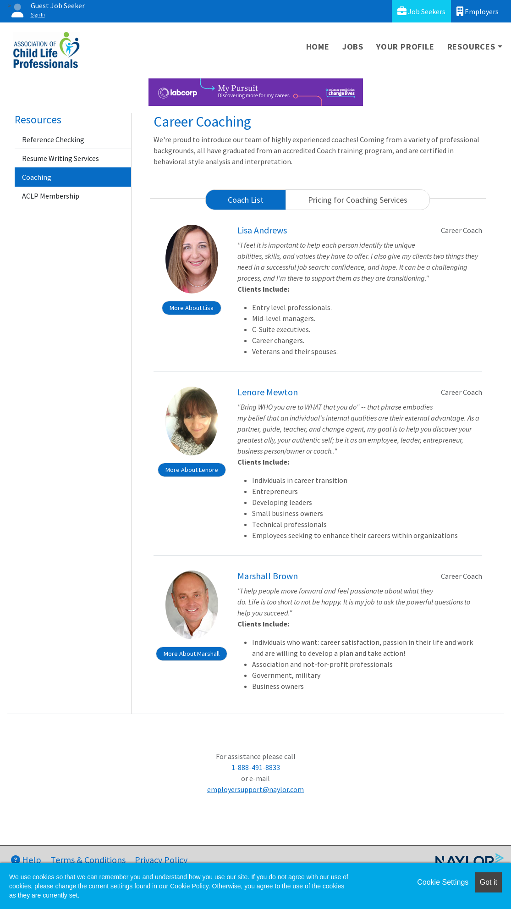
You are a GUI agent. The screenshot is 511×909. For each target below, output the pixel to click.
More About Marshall (192, 653)
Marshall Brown (267, 576)
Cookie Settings (442, 882)
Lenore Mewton (267, 392)
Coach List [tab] (246, 199)
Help (26, 859)
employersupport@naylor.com (255, 789)
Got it (488, 882)
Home (318, 46)
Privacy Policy (161, 859)
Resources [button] (471, 46)
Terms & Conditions (88, 859)
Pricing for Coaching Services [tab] (357, 199)
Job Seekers (421, 11)
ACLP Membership (50, 195)
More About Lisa (192, 308)
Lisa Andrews (262, 230)
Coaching (36, 177)
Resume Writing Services (60, 158)
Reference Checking (53, 139)
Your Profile (405, 46)
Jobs (352, 46)
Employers (477, 11)
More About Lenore (191, 470)
